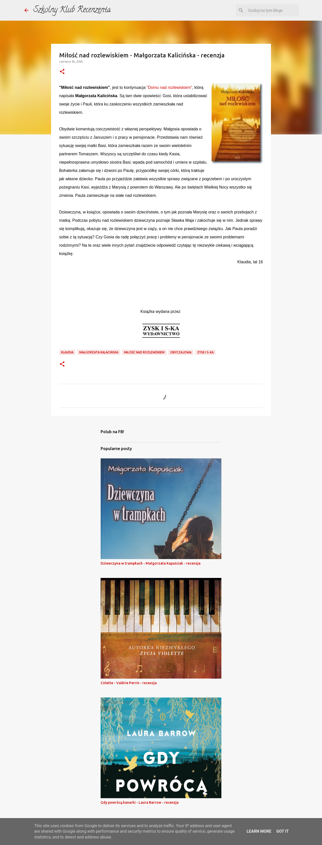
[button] (62, 71)
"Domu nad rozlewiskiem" (169, 87)
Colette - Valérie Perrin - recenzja (129, 683)
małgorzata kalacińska (98, 352)
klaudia (67, 352)
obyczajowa (180, 352)
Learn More (259, 831)
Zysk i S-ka (205, 352)
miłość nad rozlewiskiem (144, 352)
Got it (282, 831)
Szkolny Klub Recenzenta (72, 10)
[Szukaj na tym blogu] (272, 10)
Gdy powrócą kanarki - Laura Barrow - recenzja (140, 802)
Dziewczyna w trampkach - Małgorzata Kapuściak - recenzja (150, 563)
